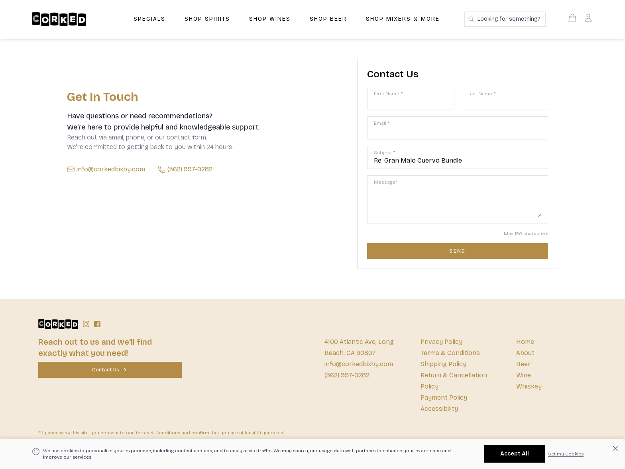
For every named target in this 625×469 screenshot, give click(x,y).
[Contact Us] (110, 370)
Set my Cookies (566, 454)
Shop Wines (270, 19)
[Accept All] (514, 454)
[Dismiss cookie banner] (615, 448)
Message (385, 182)
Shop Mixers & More (403, 19)
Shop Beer (328, 19)
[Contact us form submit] (457, 251)
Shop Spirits (207, 19)
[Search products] (505, 19)
